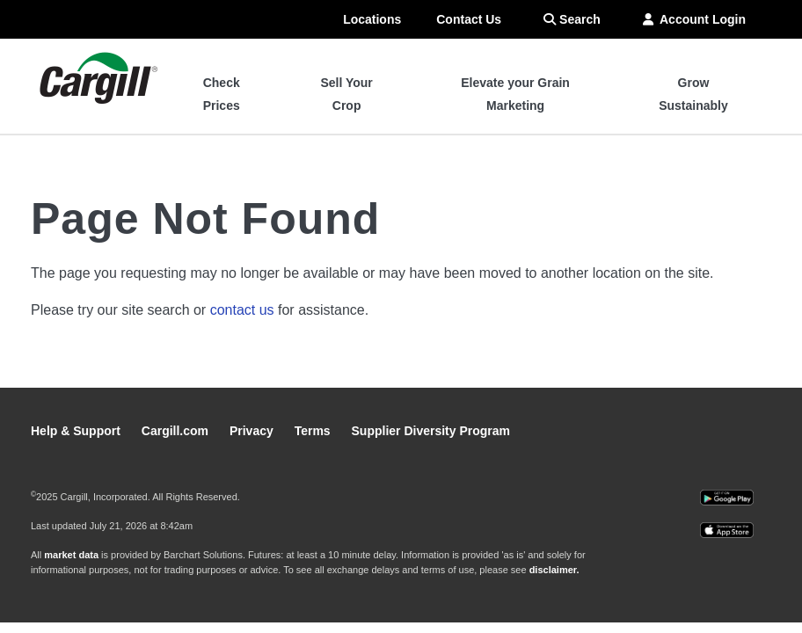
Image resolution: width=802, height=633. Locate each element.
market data (71, 554)
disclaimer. (554, 569)
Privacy (253, 431)
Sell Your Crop (346, 94)
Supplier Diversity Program (431, 431)
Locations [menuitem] (372, 19)
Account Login (694, 19)
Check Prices (221, 94)
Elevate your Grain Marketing (515, 94)
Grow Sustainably (693, 94)
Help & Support (77, 431)
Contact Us (468, 19)
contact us (242, 309)
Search (572, 19)
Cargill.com (177, 431)
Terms (314, 431)
